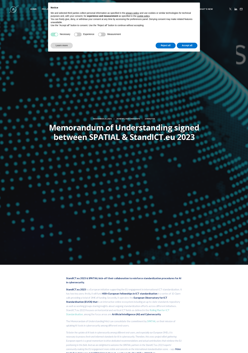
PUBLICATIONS (160, 9)
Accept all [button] (187, 344)
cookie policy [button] (143, 315)
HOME (26, 9)
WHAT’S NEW (198, 9)
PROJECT (39, 9)
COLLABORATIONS (137, 9)
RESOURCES (179, 9)
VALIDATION (105, 9)
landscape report (159, 180)
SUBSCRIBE (201, 296)
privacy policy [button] (132, 312)
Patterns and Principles (64, 9)
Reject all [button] (165, 344)
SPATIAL (151, 141)
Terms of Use (207, 345)
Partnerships (132, 29)
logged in (83, 258)
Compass (89, 9)
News (122, 29)
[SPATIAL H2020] (10, 9)
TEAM (120, 9)
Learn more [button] (62, 344)
